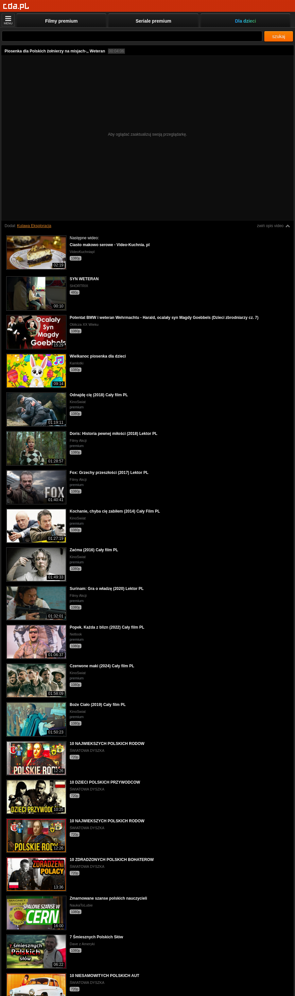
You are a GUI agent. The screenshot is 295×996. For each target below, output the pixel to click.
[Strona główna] (16, 6)
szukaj (278, 36)
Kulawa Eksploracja (34, 226)
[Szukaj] (132, 36)
